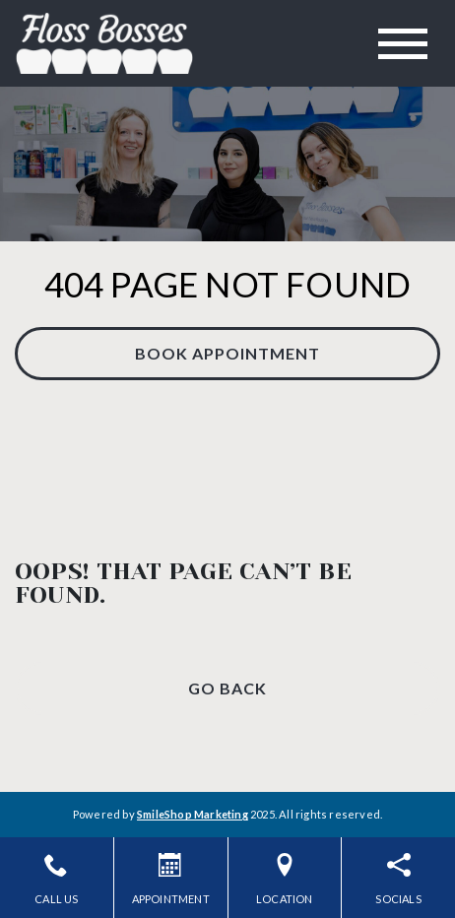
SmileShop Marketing (192, 814)
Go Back (227, 688)
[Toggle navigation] (402, 44)
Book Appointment (227, 353)
